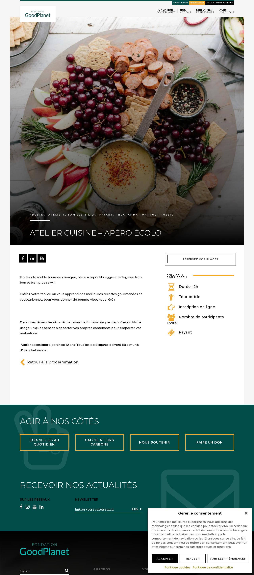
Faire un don (180, 3)
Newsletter (197, 3)
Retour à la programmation (49, 362)
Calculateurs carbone (220, 3)
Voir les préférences (228, 558)
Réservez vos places (200, 259)
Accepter (165, 558)
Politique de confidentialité (213, 567)
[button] (246, 513)
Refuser (192, 558)
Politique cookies (178, 567)
